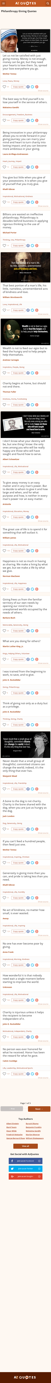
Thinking (6, 240)
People (15, 367)
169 (8, 472)
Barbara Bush (9, 617)
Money (16, 81)
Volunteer (25, 653)
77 (8, 898)
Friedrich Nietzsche (14, 1134)
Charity (20, 719)
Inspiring (17, 857)
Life (20, 304)
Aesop (6, 918)
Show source (43, 90)
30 (8, 1037)
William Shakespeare (35, 1138)
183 (8, 373)
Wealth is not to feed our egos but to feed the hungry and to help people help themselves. (25, 351)
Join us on (25, 1161)
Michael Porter (9, 232)
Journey (11, 161)
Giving (21, 367)
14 (8, 167)
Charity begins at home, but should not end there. (24, 385)
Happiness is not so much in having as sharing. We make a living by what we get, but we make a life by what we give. (25, 566)
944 (8, 120)
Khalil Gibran (9, 189)
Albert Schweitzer (11, 459)
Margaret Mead (10, 776)
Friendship (22, 783)
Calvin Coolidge (10, 1061)
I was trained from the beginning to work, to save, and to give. (24, 673)
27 (8, 659)
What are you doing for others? (21, 641)
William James (9, 537)
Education (18, 511)
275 (8, 789)
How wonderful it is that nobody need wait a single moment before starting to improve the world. (24, 979)
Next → (39, 1108)
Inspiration (7, 367)
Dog (4, 823)
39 (8, 87)
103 (8, 202)
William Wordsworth (12, 297)
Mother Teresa (9, 74)
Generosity (17, 625)
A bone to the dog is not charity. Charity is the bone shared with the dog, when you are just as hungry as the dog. (25, 806)
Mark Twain (11, 1127)
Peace (10, 81)
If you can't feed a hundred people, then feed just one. (24, 843)
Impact (18, 161)
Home (13, 399)
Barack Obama (32, 1123)
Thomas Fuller (9, 391)
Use (12, 240)
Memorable (7, 625)
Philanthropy (20, 240)
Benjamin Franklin (33, 1127)
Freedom (20, 114)
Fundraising (22, 399)
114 (8, 863)
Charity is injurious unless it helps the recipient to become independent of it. (23, 1015)
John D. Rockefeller (12, 680)
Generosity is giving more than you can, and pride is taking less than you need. (25, 876)
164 (8, 1000)
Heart (5, 161)
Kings (5, 653)
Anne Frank (8, 952)
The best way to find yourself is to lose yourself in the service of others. (25, 100)
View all (25, 1146)
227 (8, 310)
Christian (25, 857)
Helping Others (14, 653)
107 (8, 1074)
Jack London (8, 816)
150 (8, 551)
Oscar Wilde (11, 1131)
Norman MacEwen (11, 576)
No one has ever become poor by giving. (23, 945)
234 (8, 965)
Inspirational (8, 196)
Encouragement (9, 114)
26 (8, 517)
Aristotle (7, 504)
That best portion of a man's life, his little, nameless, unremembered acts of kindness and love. (25, 289)
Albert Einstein (12, 1123)
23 (8, 725)
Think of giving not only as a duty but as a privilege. (25, 705)
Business (28, 114)
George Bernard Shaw (15, 1138)
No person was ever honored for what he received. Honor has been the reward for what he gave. (24, 1052)
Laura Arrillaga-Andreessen (15, 154)
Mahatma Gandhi (11, 107)
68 (8, 829)
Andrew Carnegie (11, 360)
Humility (21, 892)
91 (8, 589)
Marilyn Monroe (33, 1134)
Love (5, 81)
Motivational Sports (25, 1068)
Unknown (7, 987)
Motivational (19, 196)
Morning (17, 959)
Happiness (22, 583)
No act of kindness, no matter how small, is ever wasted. (23, 911)
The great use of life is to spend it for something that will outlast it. (25, 531)
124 (8, 931)
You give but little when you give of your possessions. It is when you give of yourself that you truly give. (25, 181)
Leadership (11, 1068)
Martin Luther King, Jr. (13, 646)
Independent (19, 1031)
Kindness (29, 196)
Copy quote (18, 87)
